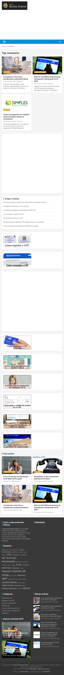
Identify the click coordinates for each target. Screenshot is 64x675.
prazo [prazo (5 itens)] (24, 579)
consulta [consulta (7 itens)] (16, 555)
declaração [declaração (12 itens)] (11, 558)
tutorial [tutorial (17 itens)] (26, 588)
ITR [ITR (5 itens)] (14, 579)
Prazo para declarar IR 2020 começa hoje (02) (50, 643)
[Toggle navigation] (4, 42)
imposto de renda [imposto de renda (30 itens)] (14, 573)
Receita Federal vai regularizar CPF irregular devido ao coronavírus (23, 222)
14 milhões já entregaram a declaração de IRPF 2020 (19, 210)
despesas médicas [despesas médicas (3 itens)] (6, 565)
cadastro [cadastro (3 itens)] (21, 552)
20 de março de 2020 (40, 83)
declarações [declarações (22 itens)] (8, 561)
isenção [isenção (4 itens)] (10, 579)
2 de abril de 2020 (8, 481)
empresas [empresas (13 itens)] (6, 568)
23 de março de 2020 (40, 481)
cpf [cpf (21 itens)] (3, 557)
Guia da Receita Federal (21, 665)
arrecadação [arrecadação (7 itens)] (6, 552)
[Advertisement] (33, 24)
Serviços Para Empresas (9, 608)
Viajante (4, 613)
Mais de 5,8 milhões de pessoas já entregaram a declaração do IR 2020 (47, 79)
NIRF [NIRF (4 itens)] (20, 579)
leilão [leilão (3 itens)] (17, 579)
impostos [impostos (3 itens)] (12, 575)
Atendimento (6, 598)
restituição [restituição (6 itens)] (17, 585)
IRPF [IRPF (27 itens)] (4, 578)
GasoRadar (33, 669)
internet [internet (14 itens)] (21, 575)
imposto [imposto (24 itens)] (6, 571)
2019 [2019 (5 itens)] (14, 550)
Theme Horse (24, 671)
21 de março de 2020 (9, 81)
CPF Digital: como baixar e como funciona (16, 206)
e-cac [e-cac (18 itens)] (19, 564)
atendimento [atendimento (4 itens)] (15, 552)
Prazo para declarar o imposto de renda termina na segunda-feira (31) (25, 202)
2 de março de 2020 (47, 646)
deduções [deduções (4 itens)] (18, 562)
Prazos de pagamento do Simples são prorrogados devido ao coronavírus (16, 117)
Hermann (19, 81)
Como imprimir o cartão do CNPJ (13, 214)
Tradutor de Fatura (43, 669)
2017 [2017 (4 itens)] (7, 550)
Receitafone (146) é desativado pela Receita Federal (51, 607)
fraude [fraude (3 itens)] (22, 568)
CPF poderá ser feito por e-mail (13, 218)
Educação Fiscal (7, 600)
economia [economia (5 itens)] (26, 565)
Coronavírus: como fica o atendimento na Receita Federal (51, 615)
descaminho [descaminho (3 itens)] (25, 562)
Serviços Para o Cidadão (9, 611)
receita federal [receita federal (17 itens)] (9, 582)
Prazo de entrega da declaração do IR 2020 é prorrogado (20, 226)
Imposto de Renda (40, 72)
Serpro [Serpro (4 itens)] (24, 585)
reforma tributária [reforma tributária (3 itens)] (21, 582)
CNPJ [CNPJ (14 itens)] (9, 554)
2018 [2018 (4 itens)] (10, 550)
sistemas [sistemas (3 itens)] (20, 588)
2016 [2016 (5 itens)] (3, 550)
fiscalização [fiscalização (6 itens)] (16, 568)
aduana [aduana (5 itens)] (22, 550)
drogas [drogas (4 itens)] (13, 565)
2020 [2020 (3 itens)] (17, 550)
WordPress (46, 671)
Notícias (6, 72)
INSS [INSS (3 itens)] (15, 575)
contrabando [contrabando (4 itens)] (23, 555)
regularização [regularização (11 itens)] (7, 585)
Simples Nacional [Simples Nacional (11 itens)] (9, 588)
